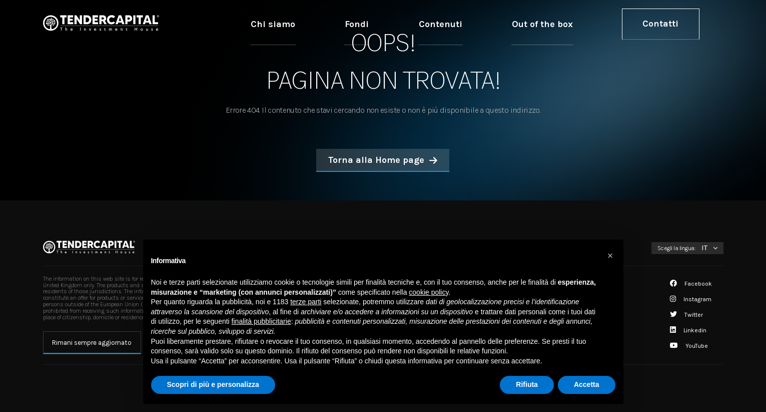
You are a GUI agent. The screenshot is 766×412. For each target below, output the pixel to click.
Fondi (462, 23)
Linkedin (688, 330)
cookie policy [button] (428, 292)
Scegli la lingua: (676, 248)
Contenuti (515, 23)
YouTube (689, 345)
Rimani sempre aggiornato (92, 342)
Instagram (690, 299)
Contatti (674, 23)
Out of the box (586, 23)
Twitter (686, 314)
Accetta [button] (586, 384)
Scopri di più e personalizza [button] (213, 384)
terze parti (305, 302)
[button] (610, 256)
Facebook (691, 283)
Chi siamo (408, 23)
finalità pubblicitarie (261, 321)
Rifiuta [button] (527, 384)
